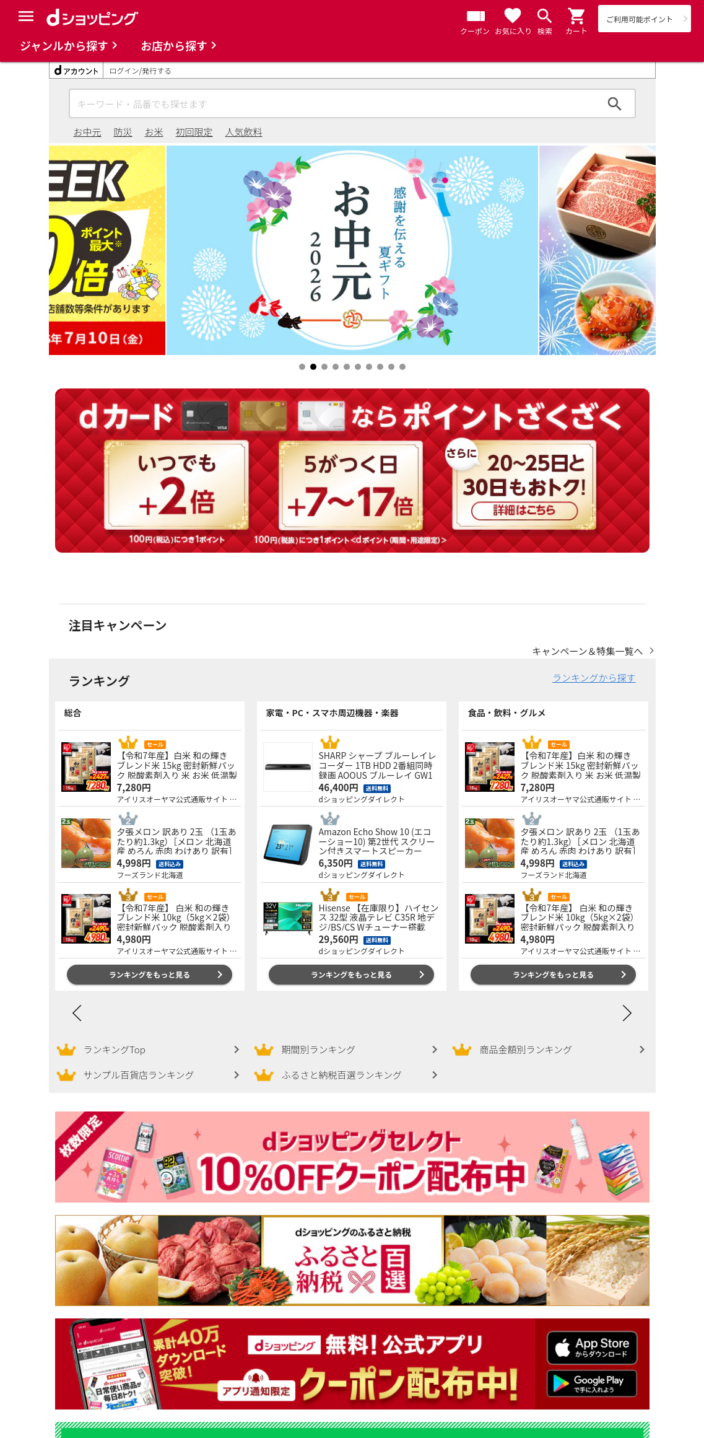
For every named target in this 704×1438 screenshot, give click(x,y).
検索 (615, 103)
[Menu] (26, 16)
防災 (123, 131)
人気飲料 (244, 131)
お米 (154, 131)
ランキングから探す (594, 677)
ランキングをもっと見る (150, 974)
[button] (577, 16)
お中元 (88, 131)
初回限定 (194, 131)
